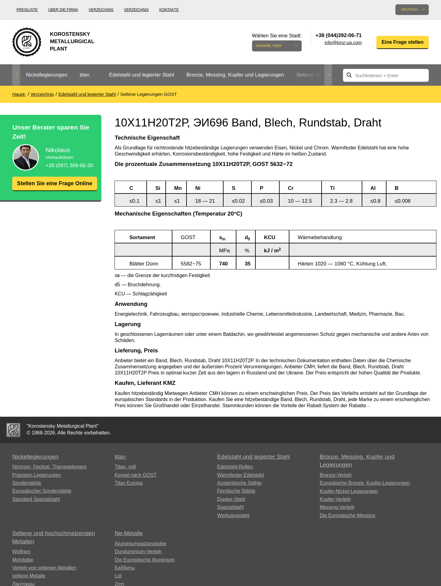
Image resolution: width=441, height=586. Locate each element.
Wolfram (21, 551)
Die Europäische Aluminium (145, 559)
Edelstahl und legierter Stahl (141, 75)
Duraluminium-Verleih (138, 551)
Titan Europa (129, 483)
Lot (118, 575)
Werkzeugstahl (233, 515)
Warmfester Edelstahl (240, 475)
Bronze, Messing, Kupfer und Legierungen (235, 75)
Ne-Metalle (129, 533)
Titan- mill (125, 466)
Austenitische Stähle (239, 483)
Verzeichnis (101, 10)
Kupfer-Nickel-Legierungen (349, 491)
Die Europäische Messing (347, 515)
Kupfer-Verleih (335, 499)
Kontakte (169, 10)
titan (84, 75)
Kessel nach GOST (136, 475)
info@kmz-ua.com (343, 42)
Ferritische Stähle (236, 491)
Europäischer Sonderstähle (41, 491)
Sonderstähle (26, 483)
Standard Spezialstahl (36, 499)
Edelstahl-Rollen (235, 466)
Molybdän (22, 559)
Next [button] (328, 75)
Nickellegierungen (46, 75)
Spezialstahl (230, 507)
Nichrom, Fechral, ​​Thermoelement (49, 466)
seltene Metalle (28, 575)
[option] (47, 75)
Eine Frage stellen (403, 42)
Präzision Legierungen (36, 475)
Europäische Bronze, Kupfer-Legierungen (365, 483)
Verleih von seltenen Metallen (44, 567)
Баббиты (125, 567)
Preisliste (27, 10)
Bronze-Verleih (336, 475)
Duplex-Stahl (231, 499)
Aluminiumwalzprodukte (141, 543)
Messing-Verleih (337, 507)
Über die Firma (63, 10)
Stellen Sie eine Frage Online (54, 187)
